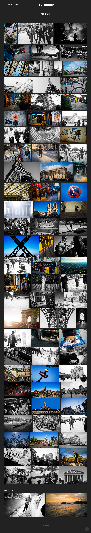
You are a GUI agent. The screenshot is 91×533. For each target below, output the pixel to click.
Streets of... (10, 5)
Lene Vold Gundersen (45, 5)
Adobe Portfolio (48, 525)
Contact (16, 5)
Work (5, 5)
